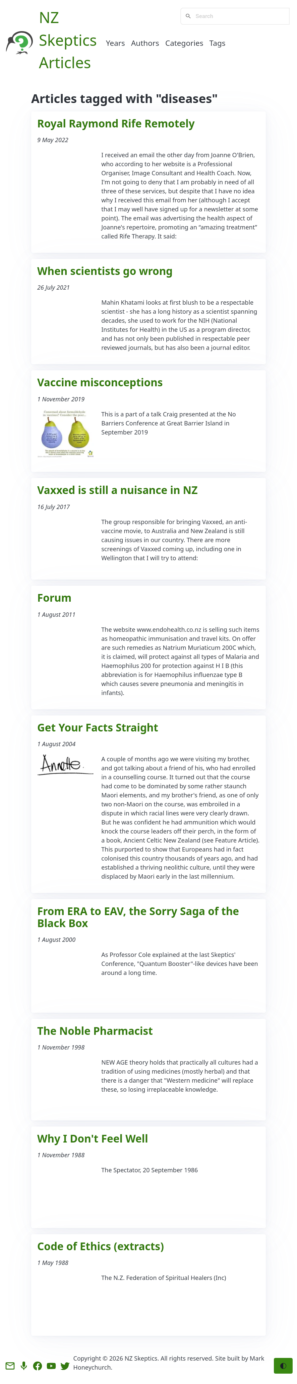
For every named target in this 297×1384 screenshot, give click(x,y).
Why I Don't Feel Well (92, 1138)
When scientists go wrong (105, 271)
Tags (218, 43)
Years (115, 43)
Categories (184, 43)
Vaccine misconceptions (100, 382)
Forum (54, 597)
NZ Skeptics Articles (68, 40)
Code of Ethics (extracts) (100, 1246)
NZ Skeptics (141, 1358)
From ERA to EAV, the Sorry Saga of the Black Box (138, 917)
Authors (145, 43)
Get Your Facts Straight (97, 727)
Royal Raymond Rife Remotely (116, 123)
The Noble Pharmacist (95, 1030)
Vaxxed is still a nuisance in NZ (117, 490)
